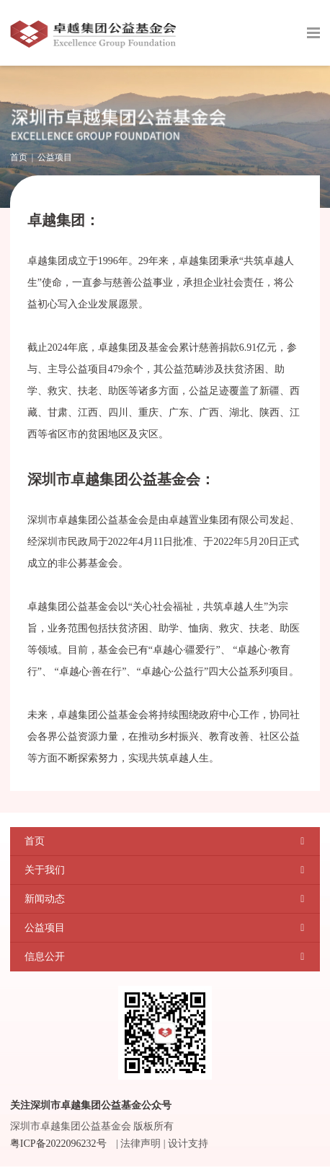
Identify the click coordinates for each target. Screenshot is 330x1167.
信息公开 (44, 956)
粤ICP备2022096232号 (58, 1143)
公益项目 (54, 157)
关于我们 (44, 870)
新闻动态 (44, 898)
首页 (18, 157)
